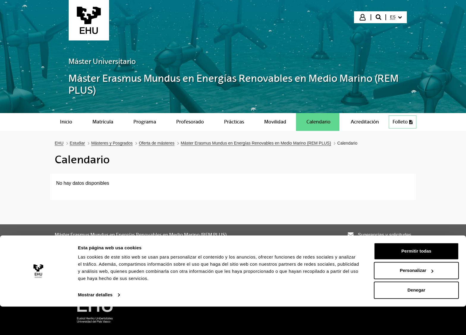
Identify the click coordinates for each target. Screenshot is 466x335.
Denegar (416, 318)
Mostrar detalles (95, 323)
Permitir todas (417, 279)
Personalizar (416, 298)
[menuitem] (396, 17)
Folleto (403, 122)
